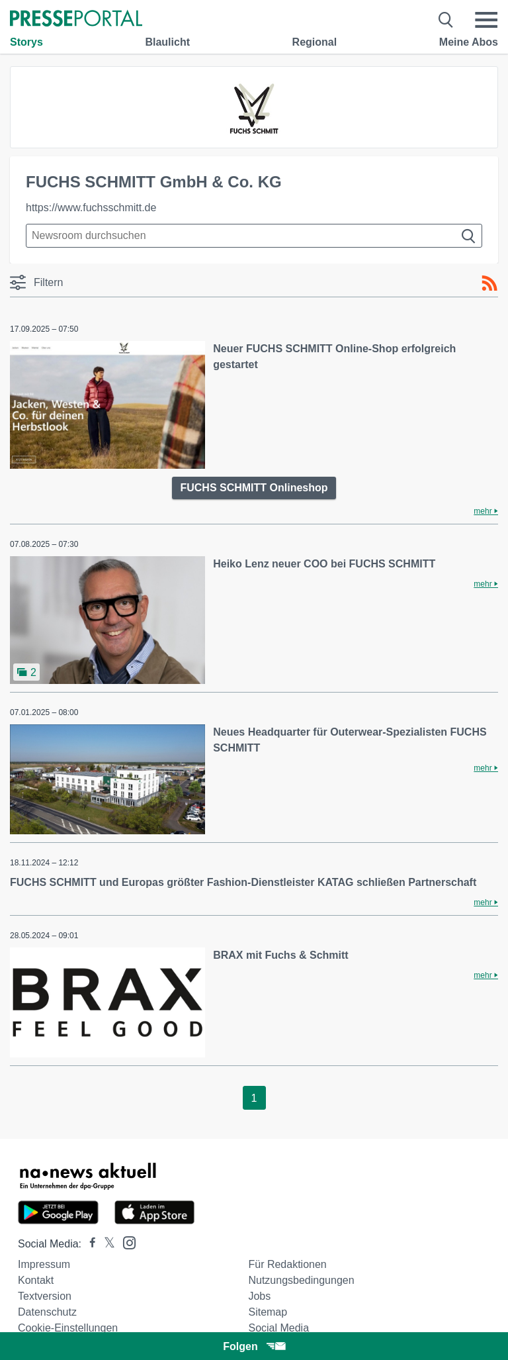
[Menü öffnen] (486, 20)
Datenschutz (47, 1312)
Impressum (44, 1264)
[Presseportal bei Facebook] (88, 1243)
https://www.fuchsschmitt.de (91, 207)
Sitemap (267, 1312)
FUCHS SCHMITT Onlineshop (253, 487)
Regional (314, 42)
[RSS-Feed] (489, 283)
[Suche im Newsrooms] (254, 236)
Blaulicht (167, 42)
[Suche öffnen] (446, 20)
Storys (26, 42)
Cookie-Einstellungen (68, 1328)
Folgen (253, 1346)
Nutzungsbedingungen (301, 1280)
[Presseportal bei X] (105, 1243)
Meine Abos (468, 42)
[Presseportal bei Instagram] (125, 1241)
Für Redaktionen (287, 1264)
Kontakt (36, 1280)
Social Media (278, 1328)
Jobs (259, 1296)
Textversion (44, 1296)
